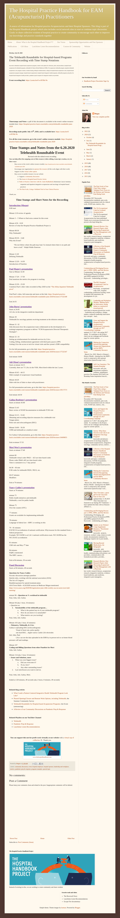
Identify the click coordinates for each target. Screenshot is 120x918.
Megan (97, 114)
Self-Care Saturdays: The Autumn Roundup (101, 365)
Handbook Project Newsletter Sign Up (96, 81)
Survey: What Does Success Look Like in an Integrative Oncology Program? (101, 434)
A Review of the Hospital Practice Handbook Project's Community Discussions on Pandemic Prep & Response (101, 250)
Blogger (77, 908)
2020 (86, 134)
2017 (86, 170)
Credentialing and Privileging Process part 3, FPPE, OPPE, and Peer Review (96, 269)
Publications (12, 46)
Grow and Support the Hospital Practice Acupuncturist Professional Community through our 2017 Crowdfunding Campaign (97, 325)
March (88, 156)
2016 (86, 173)
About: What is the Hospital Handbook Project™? (34, 42)
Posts (85, 100)
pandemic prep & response (23, 769)
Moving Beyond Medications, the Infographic (98, 545)
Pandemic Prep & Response (23, 724)
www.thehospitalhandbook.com (42, 757)
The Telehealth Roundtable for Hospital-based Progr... (96, 144)
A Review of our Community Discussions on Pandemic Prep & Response (40, 709)
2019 (86, 163)
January (89, 159)
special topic (46, 769)
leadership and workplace (61, 766)
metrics (12, 769)
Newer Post (13, 838)
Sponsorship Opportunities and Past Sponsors (86, 42)
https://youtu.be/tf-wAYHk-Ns (37, 80)
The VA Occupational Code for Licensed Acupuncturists (100, 210)
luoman (63, 908)
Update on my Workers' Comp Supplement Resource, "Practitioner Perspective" (101, 528)
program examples (36, 769)
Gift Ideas (24, 46)
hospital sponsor (48, 766)
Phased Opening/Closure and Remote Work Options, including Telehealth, (40, 698)
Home (10, 42)
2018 (86, 166)
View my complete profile (100, 117)
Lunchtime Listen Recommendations (45, 46)
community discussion (21, 766)
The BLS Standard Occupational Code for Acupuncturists (100, 284)
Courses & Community (71, 46)
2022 (86, 131)
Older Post (71, 838)
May (88, 153)
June (88, 149)
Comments (87, 104)
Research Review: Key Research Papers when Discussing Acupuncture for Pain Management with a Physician (102, 230)
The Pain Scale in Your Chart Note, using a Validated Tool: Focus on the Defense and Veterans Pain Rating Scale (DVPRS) (97, 191)
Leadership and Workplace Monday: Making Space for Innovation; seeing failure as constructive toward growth (102, 304)
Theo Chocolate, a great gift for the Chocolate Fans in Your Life (101, 495)
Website (87, 46)
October (89, 137)
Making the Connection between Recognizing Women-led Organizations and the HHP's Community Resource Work (97, 347)
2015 (86, 176)
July (87, 141)
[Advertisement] (96, 597)
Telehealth (18, 721)
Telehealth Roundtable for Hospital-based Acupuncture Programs (37, 704)
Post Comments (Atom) (25, 842)
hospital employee (37, 766)
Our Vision (61, 42)
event (30, 766)
